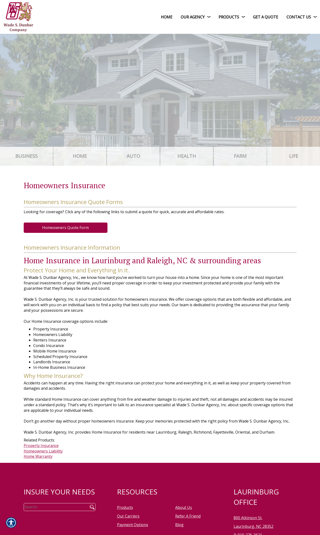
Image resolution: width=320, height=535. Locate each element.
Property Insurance (41, 445)
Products (125, 507)
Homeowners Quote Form (65, 227)
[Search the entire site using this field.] (54, 507)
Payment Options (132, 524)
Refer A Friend (188, 516)
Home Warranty (38, 456)
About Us (183, 507)
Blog (179, 524)
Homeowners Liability (43, 451)
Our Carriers (128, 516)
